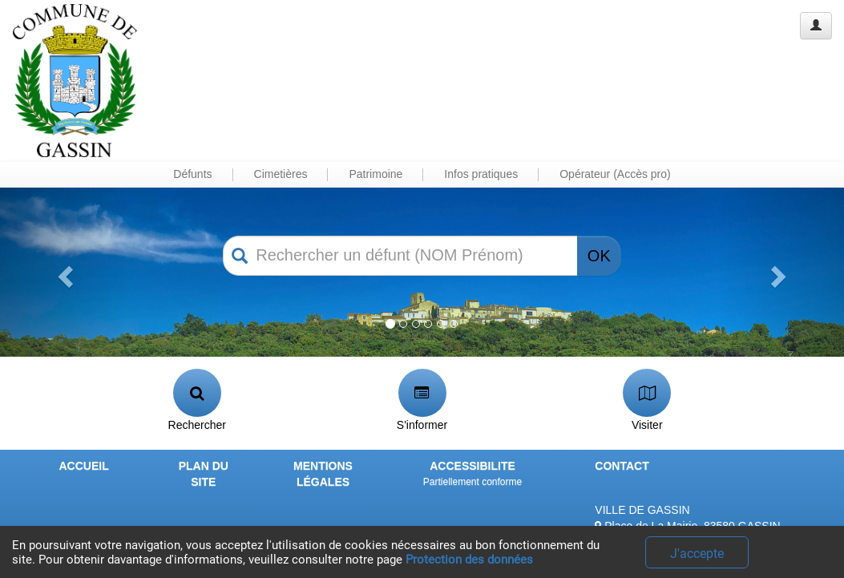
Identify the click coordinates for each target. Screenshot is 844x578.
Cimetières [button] (281, 174)
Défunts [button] (192, 174)
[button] (63, 272)
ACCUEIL (83, 465)
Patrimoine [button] (375, 174)
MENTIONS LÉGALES (323, 473)
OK (599, 256)
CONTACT (621, 465)
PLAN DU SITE (203, 473)
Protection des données (469, 559)
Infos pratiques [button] (481, 174)
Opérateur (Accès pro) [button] (615, 174)
